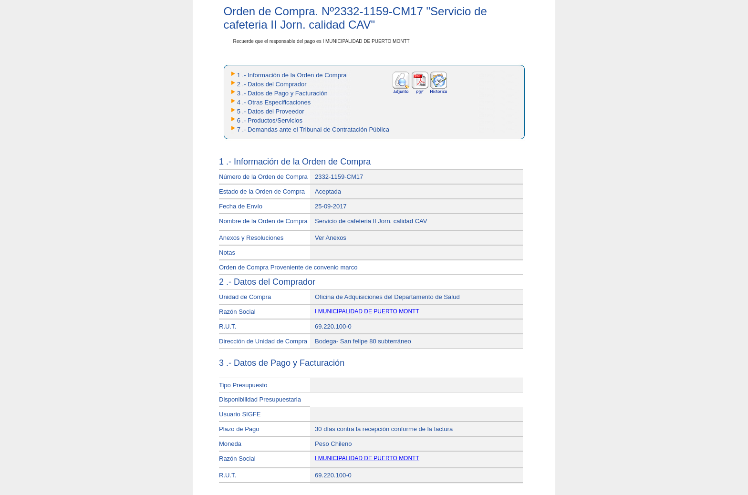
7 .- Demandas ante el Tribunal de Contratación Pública (313, 129)
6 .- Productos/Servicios (269, 120)
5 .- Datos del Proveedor (270, 111)
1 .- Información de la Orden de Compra (292, 75)
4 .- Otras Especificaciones (274, 102)
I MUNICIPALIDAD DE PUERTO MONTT (367, 311)
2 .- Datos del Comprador (272, 84)
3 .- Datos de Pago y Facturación (282, 93)
